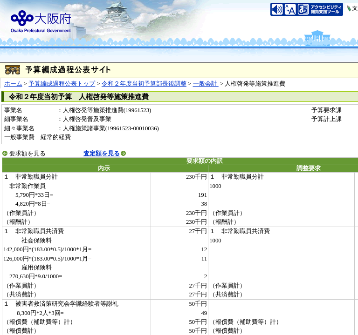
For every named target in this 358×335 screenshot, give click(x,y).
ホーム (13, 83)
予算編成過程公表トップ (61, 83)
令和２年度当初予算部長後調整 (144, 83)
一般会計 (206, 83)
